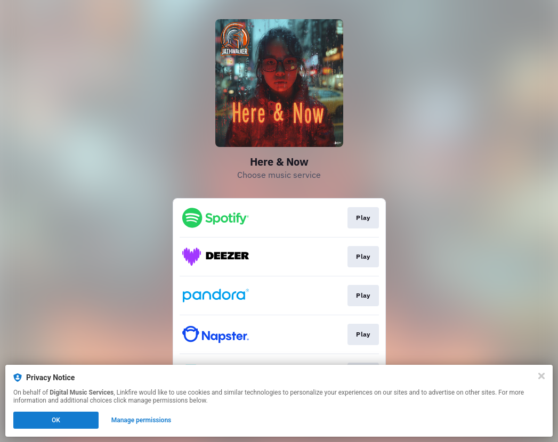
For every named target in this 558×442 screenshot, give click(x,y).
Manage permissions (141, 420)
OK (56, 420)
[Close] (541, 375)
